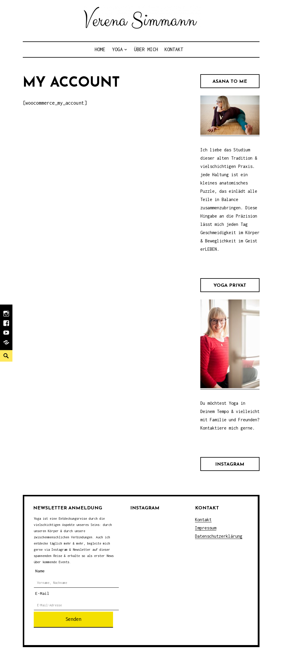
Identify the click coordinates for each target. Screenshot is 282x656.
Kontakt (174, 49)
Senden (73, 619)
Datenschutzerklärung (218, 536)
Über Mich (146, 49)
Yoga (117, 49)
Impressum (205, 527)
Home (100, 49)
